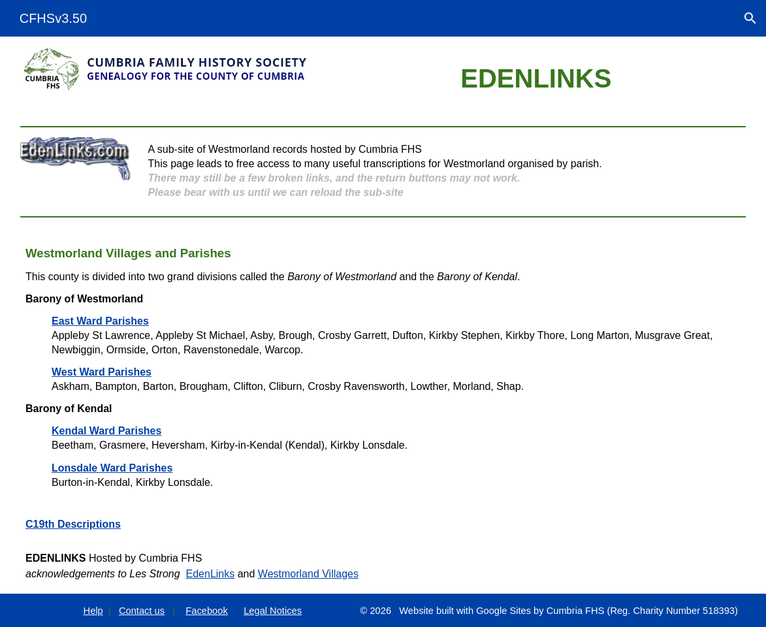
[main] (536, 78)
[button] (750, 18)
